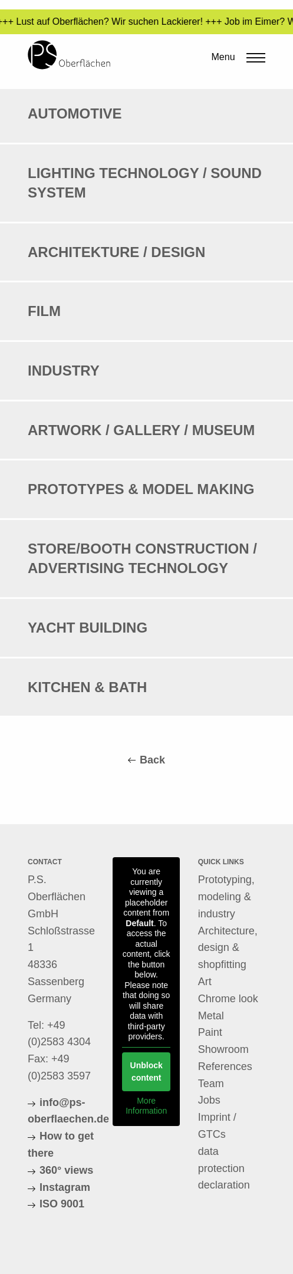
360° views (66, 1170)
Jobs (209, 1100)
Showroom (223, 1049)
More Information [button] (146, 1106)
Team (211, 1083)
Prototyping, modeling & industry (226, 897)
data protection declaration (224, 1168)
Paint (210, 1032)
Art (205, 981)
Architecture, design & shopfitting (228, 948)
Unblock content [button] (146, 1071)
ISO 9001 (61, 1204)
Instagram (64, 1187)
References (225, 1066)
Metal (211, 1016)
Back (152, 760)
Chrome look (228, 999)
